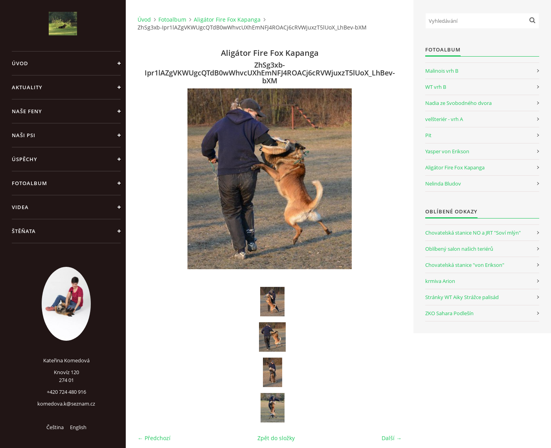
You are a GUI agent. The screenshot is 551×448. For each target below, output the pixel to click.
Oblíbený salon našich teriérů (459, 248)
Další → (392, 438)
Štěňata (24, 231)
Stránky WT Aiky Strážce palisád (462, 297)
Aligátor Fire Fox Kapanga (227, 19)
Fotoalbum (29, 183)
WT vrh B (435, 86)
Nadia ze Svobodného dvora (458, 102)
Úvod (20, 63)
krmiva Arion (440, 281)
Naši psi (23, 135)
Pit (428, 135)
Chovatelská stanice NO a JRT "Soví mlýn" (473, 232)
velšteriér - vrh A (444, 119)
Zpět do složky (276, 438)
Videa (20, 207)
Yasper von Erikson (447, 151)
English (78, 427)
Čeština (55, 427)
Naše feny (27, 111)
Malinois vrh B (441, 70)
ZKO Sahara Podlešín (449, 313)
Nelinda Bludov (443, 183)
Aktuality (27, 87)
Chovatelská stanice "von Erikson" (464, 264)
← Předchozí (154, 438)
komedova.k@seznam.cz (66, 403)
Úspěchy (24, 159)
